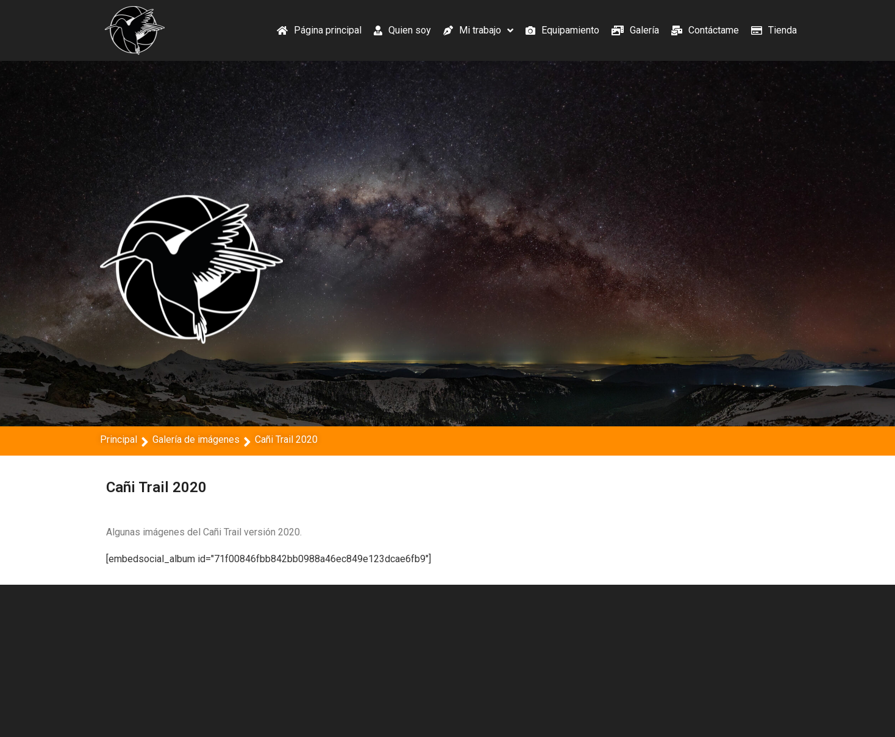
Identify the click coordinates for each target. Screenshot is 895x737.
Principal (118, 439)
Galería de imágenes (196, 439)
